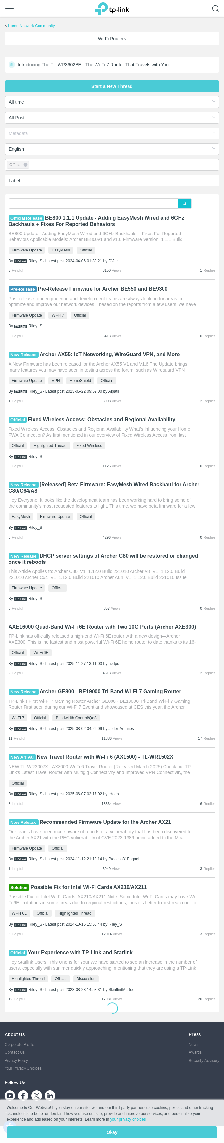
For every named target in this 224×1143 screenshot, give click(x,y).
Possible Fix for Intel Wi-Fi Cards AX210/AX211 (89, 887)
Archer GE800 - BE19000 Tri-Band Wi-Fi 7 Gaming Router (110, 691)
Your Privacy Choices (23, 1068)
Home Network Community (31, 26)
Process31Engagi (124, 859)
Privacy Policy (16, 1060)
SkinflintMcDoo (122, 989)
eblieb (114, 794)
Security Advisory (204, 1060)
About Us (15, 1034)
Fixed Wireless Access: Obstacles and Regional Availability (101, 419)
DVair (113, 261)
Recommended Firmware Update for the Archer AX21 (105, 822)
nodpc (114, 663)
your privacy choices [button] (128, 1119)
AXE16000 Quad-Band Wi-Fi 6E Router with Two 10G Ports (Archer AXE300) (102, 627)
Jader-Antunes (121, 728)
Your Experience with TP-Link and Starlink (80, 952)
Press (195, 1034)
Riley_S (35, 261)
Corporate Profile (19, 1044)
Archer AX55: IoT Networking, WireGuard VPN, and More (110, 354)
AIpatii (113, 391)
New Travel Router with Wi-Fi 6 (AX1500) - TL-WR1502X (105, 757)
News (193, 1044)
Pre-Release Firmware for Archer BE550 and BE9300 (103, 289)
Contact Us (15, 1052)
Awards (195, 1052)
